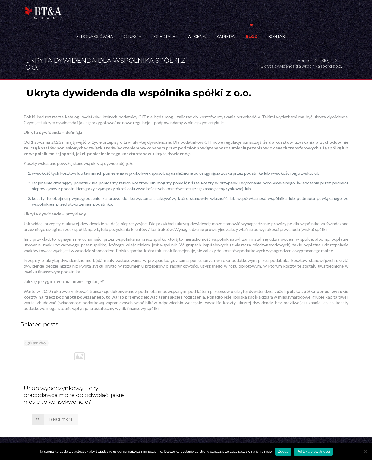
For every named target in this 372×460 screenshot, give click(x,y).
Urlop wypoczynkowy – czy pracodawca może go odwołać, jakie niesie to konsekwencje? (74, 395)
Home (303, 60)
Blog (325, 60)
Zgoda (283, 451)
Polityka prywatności (313, 451)
